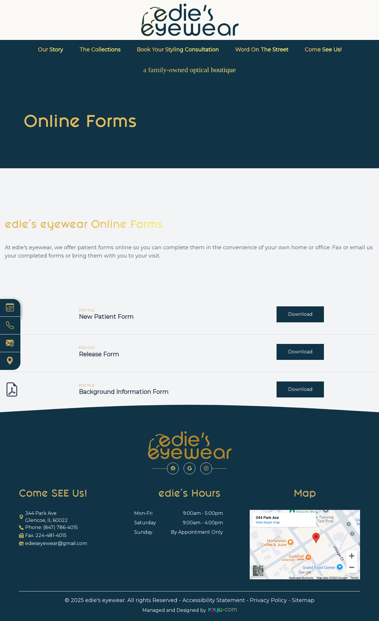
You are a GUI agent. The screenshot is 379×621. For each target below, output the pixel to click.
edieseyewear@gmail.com (53, 543)
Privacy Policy (268, 600)
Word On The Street (261, 49)
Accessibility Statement (213, 600)
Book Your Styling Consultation (178, 49)
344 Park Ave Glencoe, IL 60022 (43, 516)
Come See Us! (323, 49)
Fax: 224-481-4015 (43, 535)
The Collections (100, 49)
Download (300, 314)
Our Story (50, 49)
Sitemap (303, 600)
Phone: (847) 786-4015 (48, 527)
